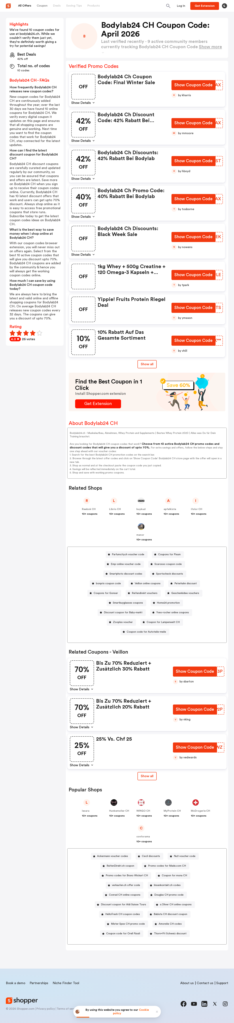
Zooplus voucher (123, 622)
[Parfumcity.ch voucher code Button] (127, 554)
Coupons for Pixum (169, 554)
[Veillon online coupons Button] (146, 583)
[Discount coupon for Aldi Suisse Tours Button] (122, 904)
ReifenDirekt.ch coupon (120, 866)
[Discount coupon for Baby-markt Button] (122, 612)
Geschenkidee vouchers (185, 593)
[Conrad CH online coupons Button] (123, 895)
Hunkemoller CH (119, 811)
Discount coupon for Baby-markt (123, 612)
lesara (85, 811)
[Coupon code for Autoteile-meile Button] (144, 632)
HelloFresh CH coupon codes (122, 914)
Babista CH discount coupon (170, 914)
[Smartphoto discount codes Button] (124, 574)
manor (140, 535)
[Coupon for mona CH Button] (173, 875)
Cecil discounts (151, 856)
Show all (147, 776)
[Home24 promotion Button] (167, 603)
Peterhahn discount (185, 583)
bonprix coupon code (108, 583)
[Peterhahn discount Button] (184, 583)
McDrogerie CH (200, 811)
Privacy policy (45, 1008)
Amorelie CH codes (170, 924)
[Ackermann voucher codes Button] (111, 856)
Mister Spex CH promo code (128, 924)
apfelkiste (170, 509)
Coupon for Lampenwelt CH (163, 622)
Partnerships (39, 983)
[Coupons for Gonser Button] (104, 593)
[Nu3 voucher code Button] (183, 856)
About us (187, 983)
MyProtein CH (172, 811)
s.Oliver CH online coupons (176, 904)
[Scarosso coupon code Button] (166, 564)
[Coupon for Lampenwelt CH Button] (161, 622)
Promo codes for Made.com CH (167, 866)
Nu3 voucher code (184, 856)
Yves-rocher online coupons (172, 612)
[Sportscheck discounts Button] (168, 574)
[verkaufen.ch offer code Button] (124, 885)
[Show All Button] (147, 776)
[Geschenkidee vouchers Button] (183, 593)
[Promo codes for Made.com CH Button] (165, 866)
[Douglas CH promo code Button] (167, 895)
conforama (143, 836)
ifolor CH (196, 509)
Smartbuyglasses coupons (128, 603)
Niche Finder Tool (66, 983)
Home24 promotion (168, 603)
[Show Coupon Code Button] (193, 85)
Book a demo (15, 983)
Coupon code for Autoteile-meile (146, 632)
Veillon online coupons (148, 583)
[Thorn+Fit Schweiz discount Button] (169, 933)
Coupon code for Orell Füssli (123, 933)
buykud (141, 509)
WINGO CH (143, 811)
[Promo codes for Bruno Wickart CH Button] (125, 875)
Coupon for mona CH (174, 875)
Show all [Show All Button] (147, 364)
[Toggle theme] (224, 6)
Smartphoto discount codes (126, 574)
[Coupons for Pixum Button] (168, 554)
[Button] (181, 6)
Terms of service (68, 1008)
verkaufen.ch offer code (126, 885)
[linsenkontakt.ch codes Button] (166, 885)
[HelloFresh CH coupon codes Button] (121, 914)
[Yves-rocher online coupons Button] (171, 612)
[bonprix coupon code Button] (107, 583)
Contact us (205, 983)
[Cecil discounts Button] (149, 856)
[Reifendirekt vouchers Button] (143, 593)
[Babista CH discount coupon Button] (169, 914)
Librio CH (115, 509)
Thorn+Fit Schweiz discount (170, 933)
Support (222, 983)
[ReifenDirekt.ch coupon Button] (118, 866)
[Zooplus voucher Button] (121, 622)
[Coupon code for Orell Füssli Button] (121, 933)
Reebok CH (89, 509)
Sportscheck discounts (169, 574)
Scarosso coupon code (168, 564)
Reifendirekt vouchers (144, 593)
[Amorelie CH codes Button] (168, 924)
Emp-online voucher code (126, 564)
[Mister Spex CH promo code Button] (126, 924)
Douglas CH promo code (169, 895)
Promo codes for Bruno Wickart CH (127, 875)
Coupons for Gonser (106, 593)
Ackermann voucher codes (112, 856)
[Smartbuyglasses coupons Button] (126, 603)
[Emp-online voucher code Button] (124, 564)
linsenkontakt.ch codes (167, 885)
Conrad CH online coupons (124, 895)
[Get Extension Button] (98, 403)
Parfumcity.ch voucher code (128, 554)
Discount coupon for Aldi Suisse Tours (123, 904)
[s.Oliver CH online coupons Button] (174, 904)
